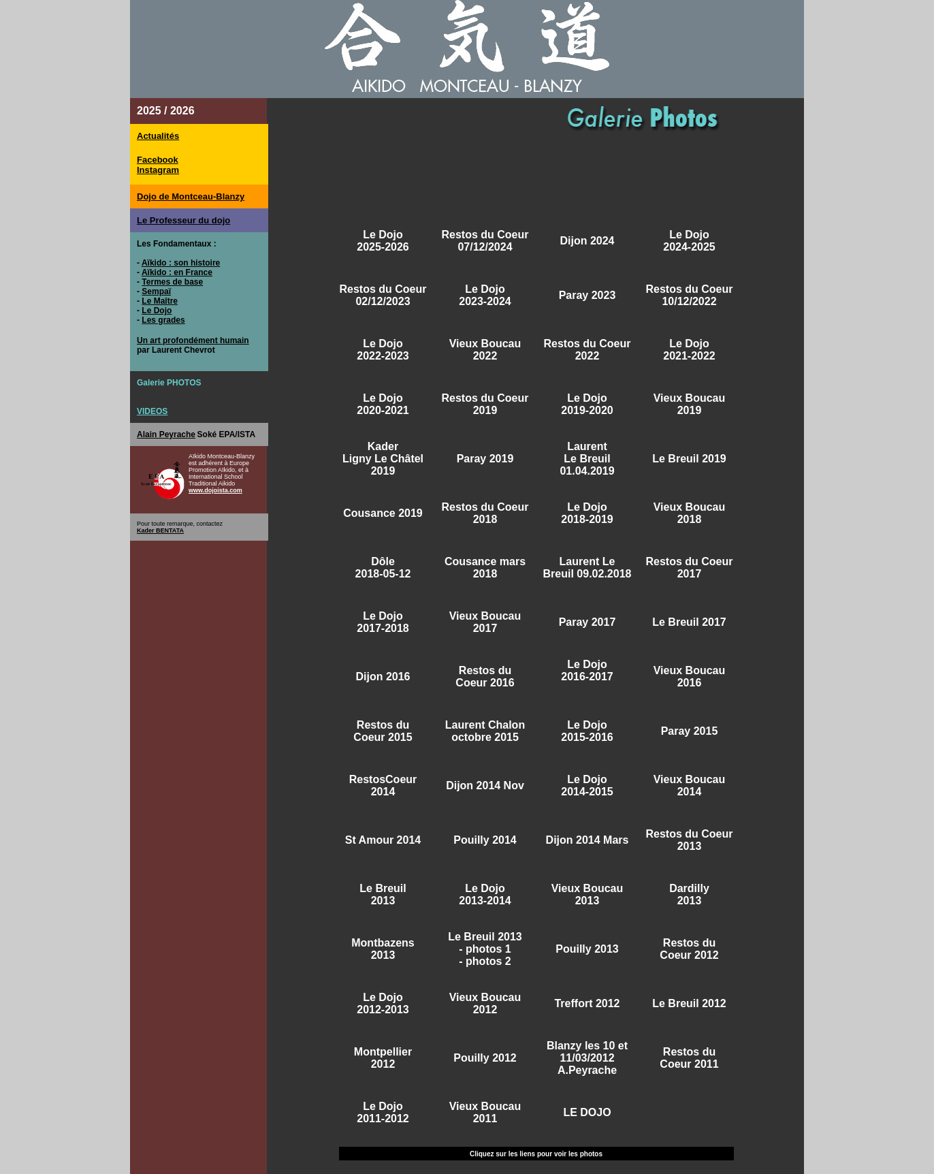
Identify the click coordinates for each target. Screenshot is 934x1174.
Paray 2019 (485, 458)
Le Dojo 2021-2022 (689, 350)
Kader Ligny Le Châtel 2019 (382, 459)
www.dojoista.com (215, 490)
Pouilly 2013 (587, 949)
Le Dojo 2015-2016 (587, 731)
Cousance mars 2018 (485, 568)
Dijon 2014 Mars (587, 840)
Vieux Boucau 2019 (690, 404)
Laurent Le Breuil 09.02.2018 (587, 568)
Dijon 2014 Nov (485, 785)
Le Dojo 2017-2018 (383, 622)
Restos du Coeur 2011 (689, 1058)
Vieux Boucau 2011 (485, 1112)
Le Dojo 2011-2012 (383, 1112)
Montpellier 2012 (383, 1058)
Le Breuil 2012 (689, 1003)
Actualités (158, 136)
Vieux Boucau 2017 (485, 622)
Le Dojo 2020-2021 (383, 404)
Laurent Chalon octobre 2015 (485, 731)
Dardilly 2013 (689, 894)
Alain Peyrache (166, 434)
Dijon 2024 (587, 241)
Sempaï (156, 291)
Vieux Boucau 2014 (690, 785)
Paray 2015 (689, 731)
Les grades (163, 320)
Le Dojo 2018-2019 (587, 513)
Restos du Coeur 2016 (484, 676)
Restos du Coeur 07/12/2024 (484, 241)
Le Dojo (157, 310)
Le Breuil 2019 (689, 458)
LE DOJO (587, 1112)
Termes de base (172, 282)
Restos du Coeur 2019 (484, 404)
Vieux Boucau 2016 (690, 676)
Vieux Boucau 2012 (485, 1003)
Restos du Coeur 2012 (689, 949)
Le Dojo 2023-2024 (485, 295)
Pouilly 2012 (485, 1058)
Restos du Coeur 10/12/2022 (688, 295)
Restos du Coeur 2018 (484, 513)
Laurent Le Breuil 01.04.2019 (587, 459)
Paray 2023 (587, 295)
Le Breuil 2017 (689, 622)
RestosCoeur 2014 (383, 785)
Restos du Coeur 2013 (688, 840)
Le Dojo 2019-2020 (587, 404)
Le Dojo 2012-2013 (383, 1003)
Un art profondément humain (193, 340)
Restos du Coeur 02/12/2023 (382, 295)
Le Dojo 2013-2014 (485, 894)
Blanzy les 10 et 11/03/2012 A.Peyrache (587, 1058)
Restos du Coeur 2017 (688, 568)
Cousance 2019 (383, 513)
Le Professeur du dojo (183, 220)
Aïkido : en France (177, 272)
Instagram (158, 170)
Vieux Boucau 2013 (587, 894)
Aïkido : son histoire (181, 263)
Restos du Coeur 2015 (382, 731)
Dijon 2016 (382, 676)
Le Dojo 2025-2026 (383, 241)
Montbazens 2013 (382, 949)
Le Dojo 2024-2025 (689, 241)
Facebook (157, 160)
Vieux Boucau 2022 (485, 350)
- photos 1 (485, 949)
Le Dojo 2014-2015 (587, 785)
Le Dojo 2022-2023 (383, 350)
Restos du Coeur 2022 (586, 350)
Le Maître (160, 301)
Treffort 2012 (586, 1003)
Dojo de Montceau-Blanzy (190, 196)
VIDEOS (152, 411)
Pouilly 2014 (485, 840)
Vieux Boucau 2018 (690, 513)
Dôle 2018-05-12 (383, 568)
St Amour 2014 (383, 840)
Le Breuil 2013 (382, 894)
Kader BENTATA (160, 530)
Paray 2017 (587, 622)
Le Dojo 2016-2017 (587, 670)
